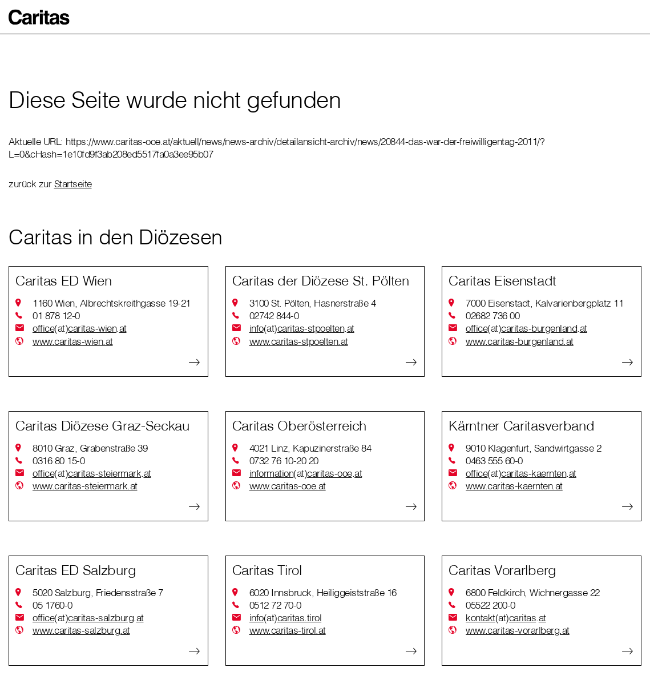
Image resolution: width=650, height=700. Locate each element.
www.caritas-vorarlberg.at (518, 630)
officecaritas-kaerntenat (521, 473)
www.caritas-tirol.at (287, 630)
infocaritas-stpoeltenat (301, 328)
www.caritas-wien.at (73, 341)
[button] (39, 17)
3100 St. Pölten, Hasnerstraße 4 (312, 303)
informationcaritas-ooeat (305, 473)
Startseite (73, 184)
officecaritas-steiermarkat (92, 473)
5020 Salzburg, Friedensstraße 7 (98, 592)
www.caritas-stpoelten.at (298, 341)
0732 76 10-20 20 (283, 460)
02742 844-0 (274, 315)
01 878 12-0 (56, 315)
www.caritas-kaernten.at (514, 486)
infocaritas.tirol (285, 618)
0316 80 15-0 (58, 460)
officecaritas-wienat (80, 328)
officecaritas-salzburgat (88, 618)
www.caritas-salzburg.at (81, 630)
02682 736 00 (492, 315)
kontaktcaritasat (506, 618)
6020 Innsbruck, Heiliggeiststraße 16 (323, 592)
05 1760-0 (52, 605)
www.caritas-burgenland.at (520, 341)
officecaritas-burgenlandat (526, 328)
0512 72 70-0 (275, 605)
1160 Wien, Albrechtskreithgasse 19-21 (112, 303)
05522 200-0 (490, 605)
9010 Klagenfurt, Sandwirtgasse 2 (533, 448)
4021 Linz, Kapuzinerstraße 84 (310, 448)
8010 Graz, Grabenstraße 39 (90, 448)
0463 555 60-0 (494, 460)
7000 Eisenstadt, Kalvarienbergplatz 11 (544, 303)
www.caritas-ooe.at (287, 486)
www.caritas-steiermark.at (85, 486)
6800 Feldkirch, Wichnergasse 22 (533, 592)
